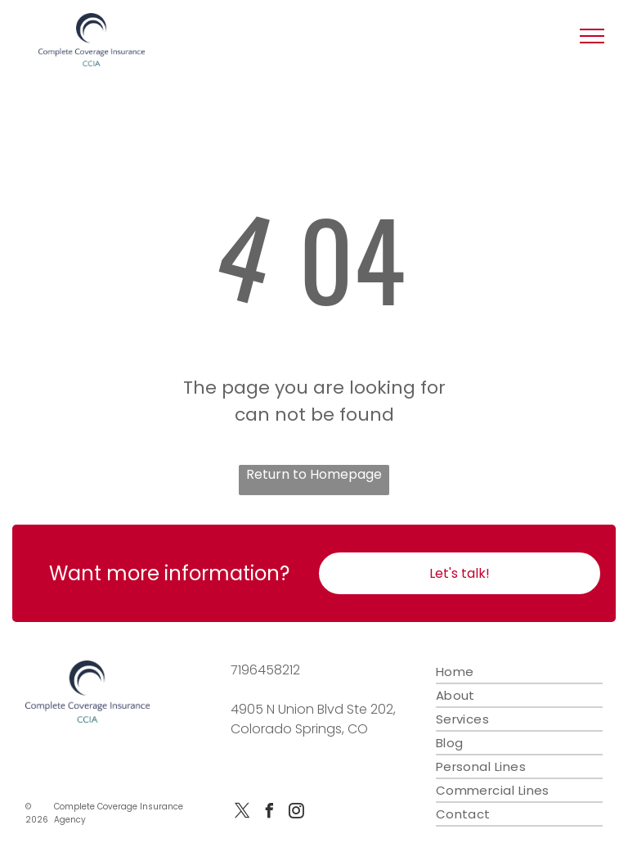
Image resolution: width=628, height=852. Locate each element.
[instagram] (296, 813)
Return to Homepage (314, 474)
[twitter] (242, 813)
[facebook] (269, 813)
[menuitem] (519, 672)
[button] (592, 36)
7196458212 (265, 669)
